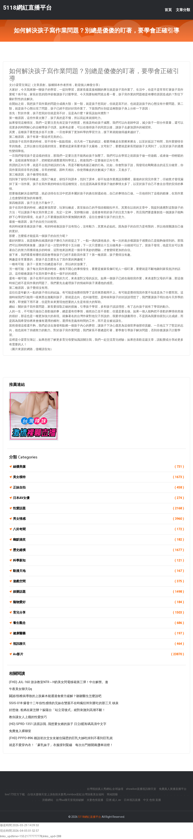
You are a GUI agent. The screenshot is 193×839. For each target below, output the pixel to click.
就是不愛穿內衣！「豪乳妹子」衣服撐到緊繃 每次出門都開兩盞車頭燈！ (61, 745)
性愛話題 (98, 508)
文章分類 (183, 10)
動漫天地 (98, 571)
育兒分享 (98, 612)
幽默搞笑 (98, 539)
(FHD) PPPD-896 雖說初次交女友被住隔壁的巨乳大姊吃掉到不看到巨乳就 (61, 738)
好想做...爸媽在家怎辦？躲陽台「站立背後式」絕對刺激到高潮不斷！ (57, 710)
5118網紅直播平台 (27, 7)
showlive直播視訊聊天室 (141, 788)
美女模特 (98, 477)
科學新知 (98, 560)
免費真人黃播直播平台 (173, 788)
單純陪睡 (112, 794)
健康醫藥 (98, 633)
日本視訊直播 (132, 799)
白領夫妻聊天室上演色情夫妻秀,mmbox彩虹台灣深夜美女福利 (66, 794)
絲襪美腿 (98, 466)
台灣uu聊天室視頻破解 (70, 799)
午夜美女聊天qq (20, 689)
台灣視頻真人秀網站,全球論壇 (105, 788)
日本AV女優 (98, 498)
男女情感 (98, 519)
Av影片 (98, 654)
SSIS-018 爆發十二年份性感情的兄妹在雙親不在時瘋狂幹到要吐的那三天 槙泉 (64, 703)
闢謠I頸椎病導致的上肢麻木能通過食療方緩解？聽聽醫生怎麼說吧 (55, 696)
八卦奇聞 (98, 529)
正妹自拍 (98, 487)
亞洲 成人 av (113, 799)
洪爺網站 (47, 799)
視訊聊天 (98, 644)
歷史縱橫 (98, 550)
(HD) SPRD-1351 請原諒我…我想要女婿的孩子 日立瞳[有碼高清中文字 (57, 724)
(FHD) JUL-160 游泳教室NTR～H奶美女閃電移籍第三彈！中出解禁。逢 (58, 682)
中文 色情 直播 (152, 799)
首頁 (168, 10)
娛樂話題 (98, 591)
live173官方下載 (15, 794)
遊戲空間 (98, 581)
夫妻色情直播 (95, 799)
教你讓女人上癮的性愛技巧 (28, 717)
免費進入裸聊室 (20, 731)
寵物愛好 (98, 602)
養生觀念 (98, 623)
